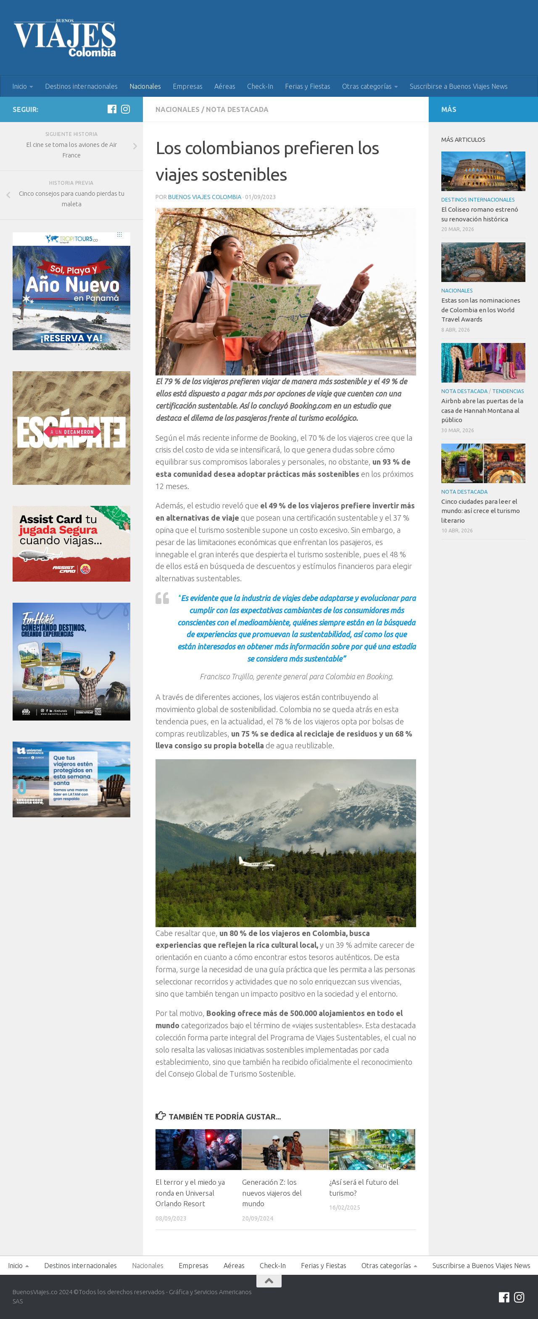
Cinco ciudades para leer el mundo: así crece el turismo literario (480, 511)
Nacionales (145, 86)
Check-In (260, 86)
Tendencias (508, 391)
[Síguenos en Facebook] (112, 109)
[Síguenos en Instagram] (125, 109)
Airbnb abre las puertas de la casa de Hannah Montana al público (482, 410)
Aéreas (224, 86)
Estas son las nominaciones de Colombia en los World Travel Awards (480, 310)
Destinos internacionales (81, 86)
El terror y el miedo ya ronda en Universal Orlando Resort (190, 1192)
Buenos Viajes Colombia (204, 197)
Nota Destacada (237, 109)
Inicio (19, 86)
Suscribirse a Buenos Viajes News (459, 86)
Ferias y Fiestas (307, 86)
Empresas (188, 86)
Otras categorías (367, 86)
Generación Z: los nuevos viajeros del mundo (272, 1192)
